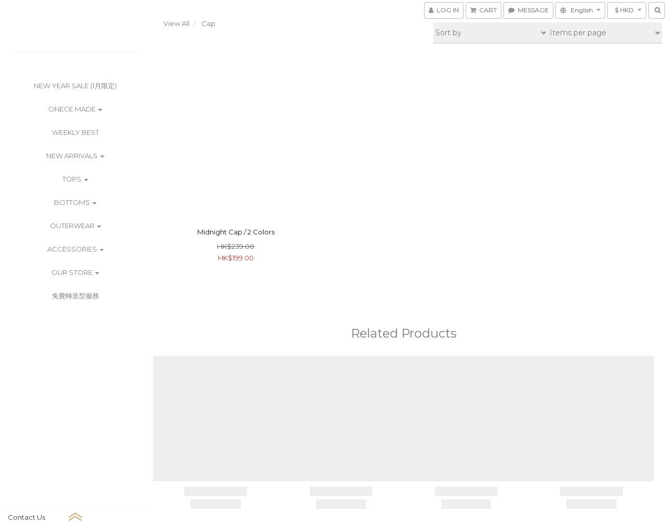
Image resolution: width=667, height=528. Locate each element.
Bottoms (75, 202)
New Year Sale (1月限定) (75, 85)
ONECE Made (75, 109)
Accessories (75, 249)
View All (176, 23)
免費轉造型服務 (75, 295)
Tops (75, 179)
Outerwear (75, 225)
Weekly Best (75, 132)
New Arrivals (75, 155)
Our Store (75, 272)
